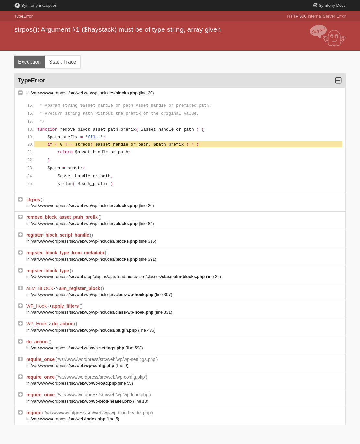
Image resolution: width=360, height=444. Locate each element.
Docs (329, 5)
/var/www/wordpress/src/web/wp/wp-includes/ (85, 92)
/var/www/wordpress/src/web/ (73, 365)
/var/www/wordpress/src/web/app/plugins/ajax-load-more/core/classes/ (118, 276)
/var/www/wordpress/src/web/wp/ (78, 347)
